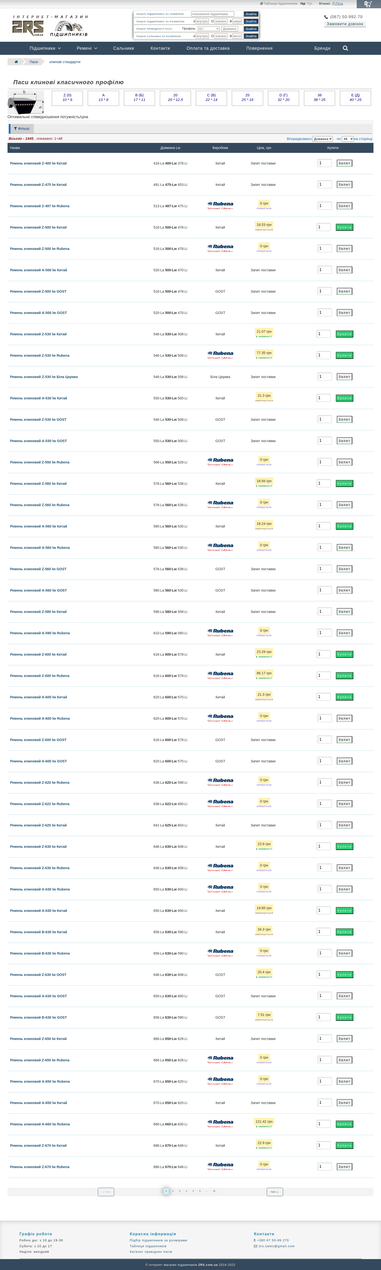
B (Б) (139, 96)
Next (273, 1191)
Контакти (160, 48)
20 (175, 96)
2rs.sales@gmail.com (276, 1245)
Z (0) (67, 96)
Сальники (123, 48)
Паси (32, 61)
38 (319, 96)
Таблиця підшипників (278, 3)
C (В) (211, 96)
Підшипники (42, 48)
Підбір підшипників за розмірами (158, 1240)
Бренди (322, 48)
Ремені (84, 48)
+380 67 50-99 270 (272, 1240)
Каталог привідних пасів (151, 1251)
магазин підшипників (180, 1264)
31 (214, 1190)
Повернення (259, 48)
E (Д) (355, 96)
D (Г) (283, 96)
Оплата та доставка (208, 48)
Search (345, 48)
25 (247, 96)
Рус (310, 3)
